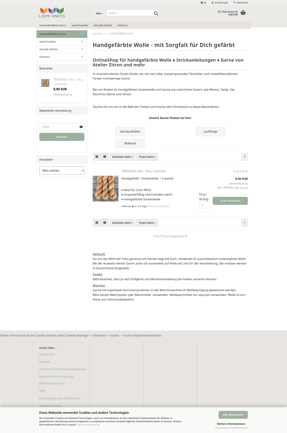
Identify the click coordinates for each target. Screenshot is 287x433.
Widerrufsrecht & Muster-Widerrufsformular (56, 380)
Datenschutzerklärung (88, 424)
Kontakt (44, 362)
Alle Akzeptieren (233, 414)
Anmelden (62, 136)
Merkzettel (241, 2)
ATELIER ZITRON (103, 25)
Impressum (47, 354)
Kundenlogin (220, 2)
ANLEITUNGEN (80, 25)
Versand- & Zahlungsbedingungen (62, 369)
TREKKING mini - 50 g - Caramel (143, 171)
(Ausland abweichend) (158, 206)
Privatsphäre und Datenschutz (60, 398)
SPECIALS (122, 25)
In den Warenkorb (230, 200)
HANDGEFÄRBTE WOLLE (53, 25)
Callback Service (50, 406)
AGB (42, 391)
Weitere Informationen (231, 423)
